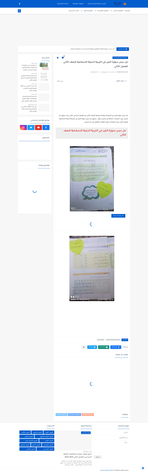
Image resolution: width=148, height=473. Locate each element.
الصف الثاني (100, 339)
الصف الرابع (36, 445)
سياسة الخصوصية (63, 3)
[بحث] (19, 10)
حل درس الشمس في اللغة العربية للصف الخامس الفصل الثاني (29, 88)
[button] (115, 347)
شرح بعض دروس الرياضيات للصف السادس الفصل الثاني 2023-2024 (77, 455)
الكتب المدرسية (74, 11)
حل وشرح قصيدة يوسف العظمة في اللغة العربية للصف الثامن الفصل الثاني (29, 99)
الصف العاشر (30, 449)
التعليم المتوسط (103, 11)
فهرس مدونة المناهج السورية (97, 3)
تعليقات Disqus (61, 414)
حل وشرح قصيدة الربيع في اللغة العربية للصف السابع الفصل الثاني (29, 78)
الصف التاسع (37, 432)
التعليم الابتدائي (118, 11)
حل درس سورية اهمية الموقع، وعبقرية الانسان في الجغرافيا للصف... (91, 49)
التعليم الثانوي (88, 11)
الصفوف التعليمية (78, 3)
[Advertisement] (74, 30)
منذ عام (33, 63)
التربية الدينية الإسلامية (120, 57)
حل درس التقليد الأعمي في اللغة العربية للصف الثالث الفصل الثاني (29, 109)
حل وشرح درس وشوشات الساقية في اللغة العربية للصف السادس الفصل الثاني (29, 68)
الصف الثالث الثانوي (46, 436)
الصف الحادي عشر (31, 440)
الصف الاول (49, 432)
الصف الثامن (29, 436)
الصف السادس (48, 449)
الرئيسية (127, 11)
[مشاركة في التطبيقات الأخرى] (83, 347)
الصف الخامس (48, 445)
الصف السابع (25, 445)
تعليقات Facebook (74, 414)
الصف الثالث (25, 432)
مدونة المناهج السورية (107, 470)
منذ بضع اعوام (31, 104)
